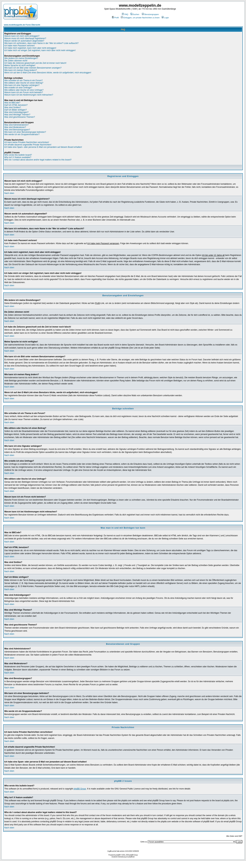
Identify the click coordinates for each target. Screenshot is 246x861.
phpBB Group (80, 789)
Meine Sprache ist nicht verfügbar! (19, 65)
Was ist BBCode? (12, 102)
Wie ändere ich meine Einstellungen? (21, 58)
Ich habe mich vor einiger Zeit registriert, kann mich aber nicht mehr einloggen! (40, 50)
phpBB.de (131, 857)
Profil (115, 18)
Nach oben (9, 193)
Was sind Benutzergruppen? (17, 129)
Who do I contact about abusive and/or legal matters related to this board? (38, 160)
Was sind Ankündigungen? (16, 112)
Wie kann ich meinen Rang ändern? (20, 70)
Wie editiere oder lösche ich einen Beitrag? (23, 83)
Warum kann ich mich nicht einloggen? (21, 36)
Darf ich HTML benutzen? (16, 105)
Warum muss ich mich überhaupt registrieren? (25, 38)
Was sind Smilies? (12, 107)
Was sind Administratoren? (16, 125)
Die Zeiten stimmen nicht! (15, 60)
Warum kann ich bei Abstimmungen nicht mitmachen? (28, 95)
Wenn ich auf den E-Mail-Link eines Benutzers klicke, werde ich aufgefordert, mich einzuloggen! (47, 72)
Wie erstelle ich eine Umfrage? (18, 87)
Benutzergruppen (150, 14)
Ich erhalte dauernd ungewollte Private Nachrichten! (27, 145)
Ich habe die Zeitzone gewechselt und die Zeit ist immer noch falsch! (35, 63)
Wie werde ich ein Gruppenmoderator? (21, 134)
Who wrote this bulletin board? (18, 155)
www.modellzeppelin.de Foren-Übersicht (22, 25)
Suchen (134, 14)
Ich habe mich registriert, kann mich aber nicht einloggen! (30, 48)
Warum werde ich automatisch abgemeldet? (24, 41)
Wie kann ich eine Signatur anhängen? (21, 85)
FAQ (125, 14)
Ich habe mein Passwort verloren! (19, 45)
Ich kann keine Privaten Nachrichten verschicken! (26, 142)
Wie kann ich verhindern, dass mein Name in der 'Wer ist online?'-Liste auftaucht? (41, 43)
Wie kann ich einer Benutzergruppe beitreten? (25, 132)
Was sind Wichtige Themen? (17, 114)
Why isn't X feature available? (17, 157)
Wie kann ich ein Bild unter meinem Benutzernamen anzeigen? (33, 68)
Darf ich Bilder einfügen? (15, 110)
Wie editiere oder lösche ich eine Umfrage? (23, 90)
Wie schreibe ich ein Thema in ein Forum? (23, 80)
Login (165, 18)
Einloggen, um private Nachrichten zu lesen (140, 18)
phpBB (118, 855)
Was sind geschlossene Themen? (19, 117)
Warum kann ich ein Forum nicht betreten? (23, 92)
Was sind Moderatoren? (15, 127)
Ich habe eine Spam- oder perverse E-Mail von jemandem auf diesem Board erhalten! (43, 147)
